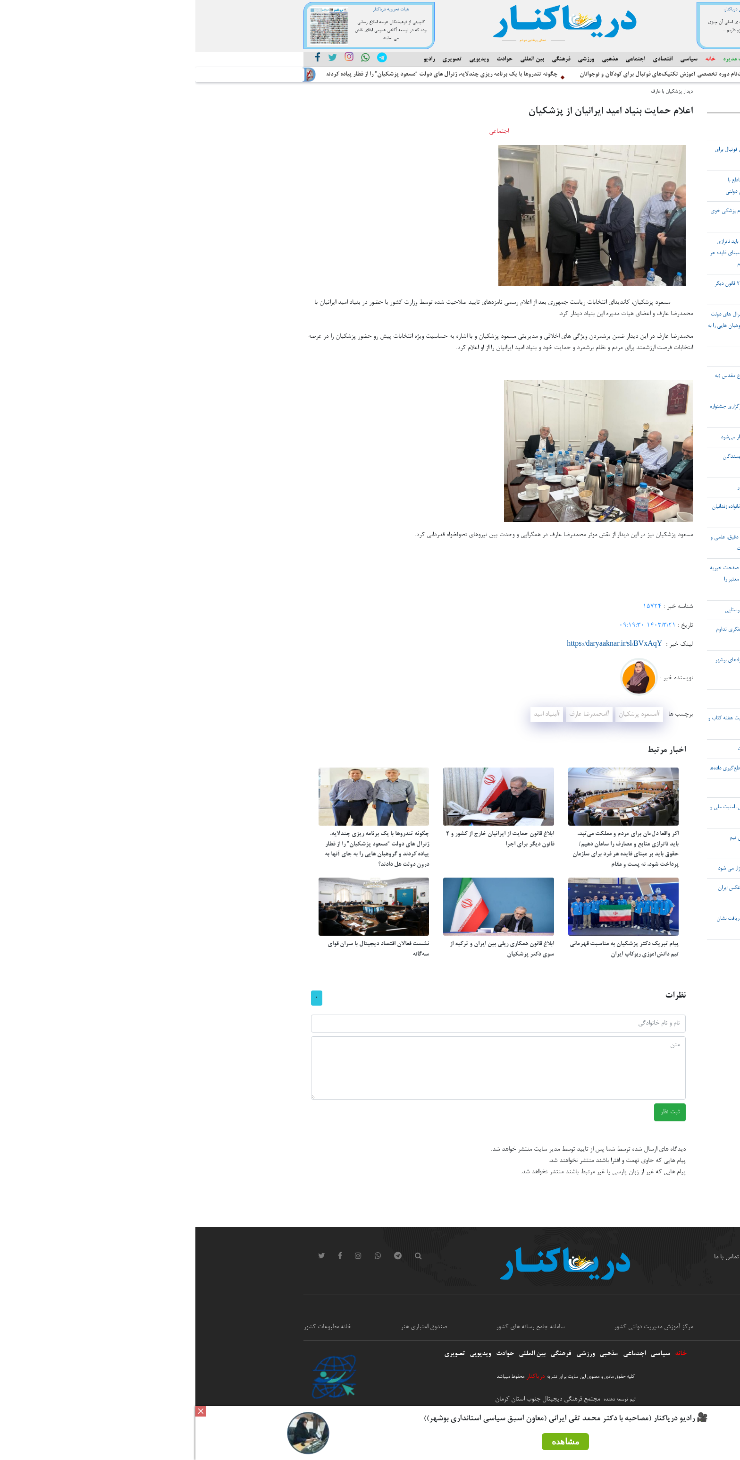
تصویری (256, 59)
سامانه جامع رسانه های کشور (335, 1327)
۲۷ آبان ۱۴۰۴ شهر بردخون (604, 699)
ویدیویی (284, 59)
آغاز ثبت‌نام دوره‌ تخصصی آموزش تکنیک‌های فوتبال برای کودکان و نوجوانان (473, 74)
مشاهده (370, 1441)
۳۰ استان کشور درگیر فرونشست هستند (592, 788)
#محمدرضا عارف (394, 714)
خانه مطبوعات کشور (132, 1327)
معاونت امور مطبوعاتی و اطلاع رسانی (589, 1327)
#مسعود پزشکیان (443, 714)
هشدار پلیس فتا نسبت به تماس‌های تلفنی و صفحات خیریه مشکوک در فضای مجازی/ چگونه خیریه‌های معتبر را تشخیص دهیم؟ (573, 579)
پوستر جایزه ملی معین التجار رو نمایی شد (590, 679)
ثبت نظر (474, 1112)
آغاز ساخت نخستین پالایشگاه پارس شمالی (590, 130)
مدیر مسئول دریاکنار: (545, 9)
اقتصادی (467, 59)
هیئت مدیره (542, 59)
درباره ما (604, 1257)
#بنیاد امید (351, 714)
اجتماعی (440, 59)
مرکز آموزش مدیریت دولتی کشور (458, 1327)
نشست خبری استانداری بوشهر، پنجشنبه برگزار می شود (577, 868)
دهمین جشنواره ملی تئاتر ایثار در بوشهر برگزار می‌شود (578, 437)
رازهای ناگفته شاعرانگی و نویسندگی (596, 356)
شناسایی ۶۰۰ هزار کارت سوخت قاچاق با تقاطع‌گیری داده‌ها (573, 768)
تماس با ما (531, 1257)
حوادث (309, 59)
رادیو (233, 59)
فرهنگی (365, 59)
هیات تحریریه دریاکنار (195, 9)
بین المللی (337, 59)
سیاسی (493, 59)
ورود (569, 1257)
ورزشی (390, 59)
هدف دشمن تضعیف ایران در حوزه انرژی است (587, 749)
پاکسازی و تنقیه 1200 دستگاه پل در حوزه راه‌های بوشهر (576, 660)
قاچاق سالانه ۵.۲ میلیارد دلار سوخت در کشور (587, 487)
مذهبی (414, 59)
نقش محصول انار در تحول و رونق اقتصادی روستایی (581, 610)
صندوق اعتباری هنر (228, 1327)
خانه (515, 59)
